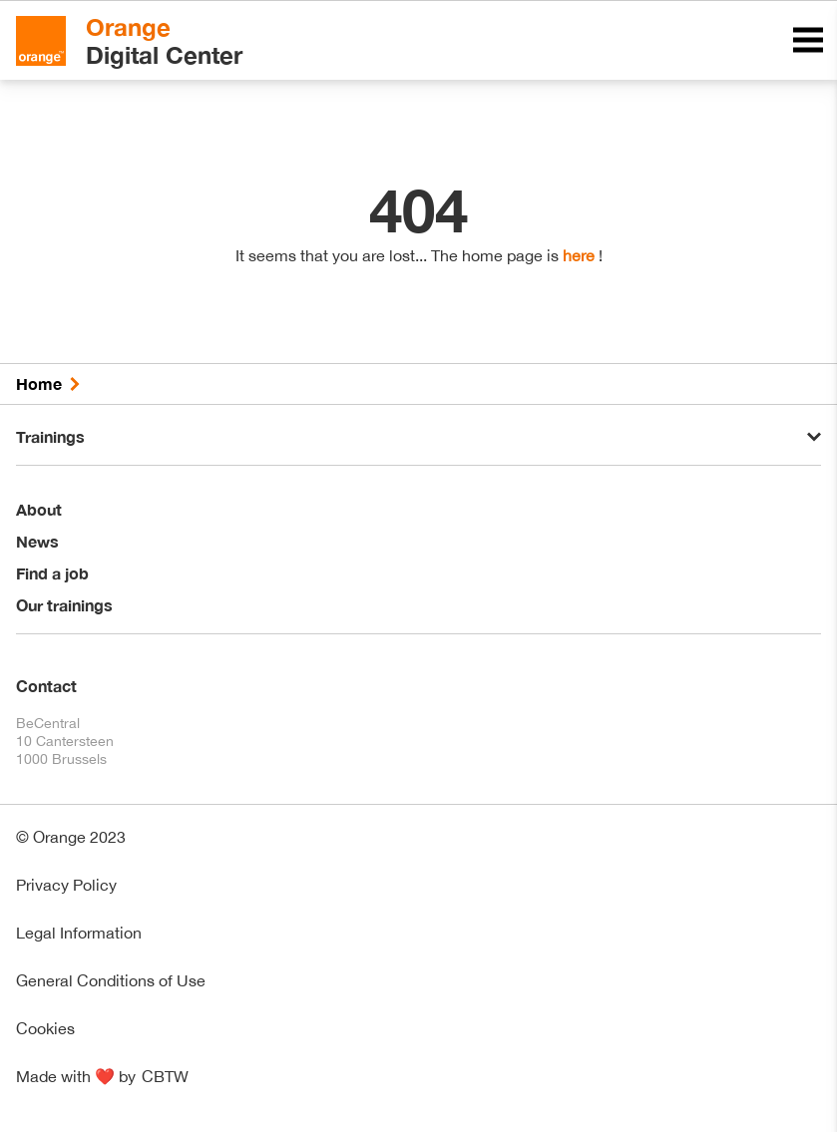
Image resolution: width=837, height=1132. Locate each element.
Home (39, 383)
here (579, 255)
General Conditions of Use (111, 980)
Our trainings (64, 604)
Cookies (45, 1028)
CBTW (165, 1076)
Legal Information (79, 933)
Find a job (52, 573)
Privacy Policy (66, 885)
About (39, 509)
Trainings (50, 436)
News (37, 541)
